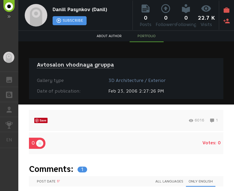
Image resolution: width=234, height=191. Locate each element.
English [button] (11, 140)
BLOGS (11, 94)
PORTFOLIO (147, 36)
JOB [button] (11, 109)
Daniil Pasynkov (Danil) (80, 9)
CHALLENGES (11, 124)
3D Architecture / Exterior (137, 80)
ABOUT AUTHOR (109, 36)
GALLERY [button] (11, 79)
